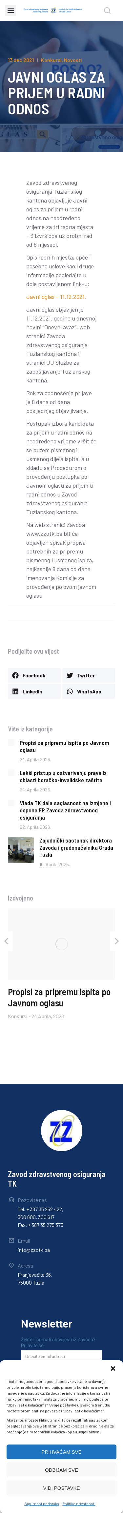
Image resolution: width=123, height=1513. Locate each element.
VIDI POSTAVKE (61, 1488)
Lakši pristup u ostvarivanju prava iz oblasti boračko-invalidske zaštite (63, 776)
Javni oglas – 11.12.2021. (56, 296)
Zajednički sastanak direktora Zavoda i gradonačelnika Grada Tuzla (76, 847)
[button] (113, 1368)
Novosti (73, 60)
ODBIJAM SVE (61, 1470)
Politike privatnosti (78, 1503)
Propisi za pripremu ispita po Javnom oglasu (64, 746)
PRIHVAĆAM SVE (61, 1452)
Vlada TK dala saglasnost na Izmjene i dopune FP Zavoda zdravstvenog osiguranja (65, 810)
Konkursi (51, 60)
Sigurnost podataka (41, 1503)
